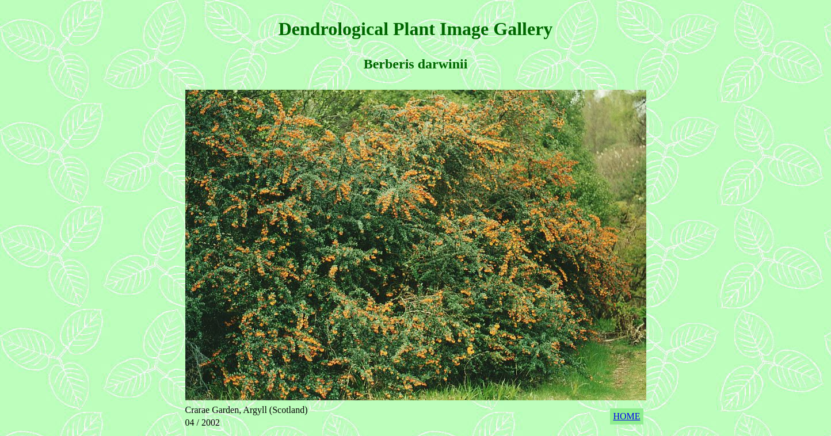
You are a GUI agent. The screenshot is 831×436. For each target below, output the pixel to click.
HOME (626, 416)
